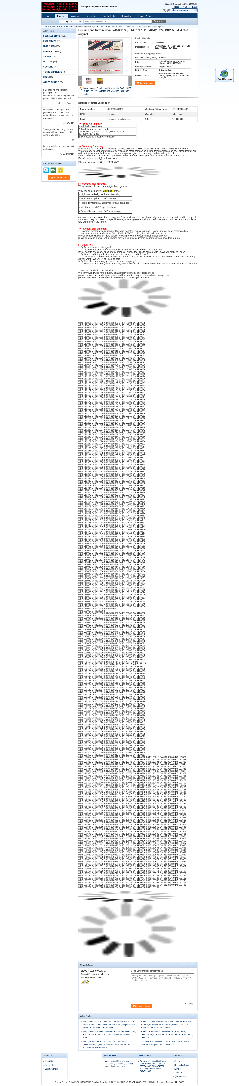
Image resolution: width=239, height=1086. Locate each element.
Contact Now (146, 83)
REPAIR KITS (49, 51)
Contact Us (127, 16)
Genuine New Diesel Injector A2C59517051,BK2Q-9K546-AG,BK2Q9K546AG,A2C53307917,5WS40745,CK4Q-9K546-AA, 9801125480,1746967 (166, 1024)
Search (160, 21)
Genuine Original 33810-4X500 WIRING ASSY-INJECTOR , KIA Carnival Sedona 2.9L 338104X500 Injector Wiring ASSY (109, 1034)
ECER (181, 1082)
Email (195, 7)
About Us (75, 16)
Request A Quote (182, 7)
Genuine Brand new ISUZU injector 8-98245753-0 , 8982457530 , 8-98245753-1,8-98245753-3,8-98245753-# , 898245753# (167, 1034)
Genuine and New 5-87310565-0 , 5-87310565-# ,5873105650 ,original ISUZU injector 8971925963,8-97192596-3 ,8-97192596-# (106, 1044)
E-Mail (177, 1069)
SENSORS (48, 67)
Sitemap (178, 1073)
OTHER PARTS (50, 82)
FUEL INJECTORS (66, 26)
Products (61, 16)
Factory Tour (91, 16)
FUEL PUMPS (49, 41)
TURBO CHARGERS (52, 72)
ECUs (46, 77)
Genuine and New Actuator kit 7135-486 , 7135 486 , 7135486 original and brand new (119, 1063)
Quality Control (109, 16)
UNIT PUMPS (49, 46)
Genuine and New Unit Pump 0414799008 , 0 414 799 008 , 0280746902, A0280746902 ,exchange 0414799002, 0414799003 (153, 1066)
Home (48, 16)
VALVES (47, 56)
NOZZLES (48, 62)
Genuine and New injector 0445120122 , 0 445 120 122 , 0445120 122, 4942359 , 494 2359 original (107, 91)
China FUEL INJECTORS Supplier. (84, 1082)
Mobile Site (180, 1077)
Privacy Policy (61, 1082)
